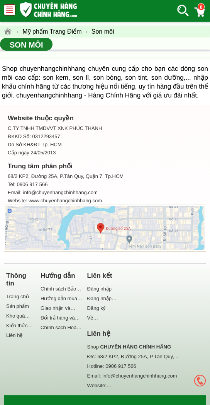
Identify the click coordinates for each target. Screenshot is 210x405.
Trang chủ (17, 296)
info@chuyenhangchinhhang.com (139, 376)
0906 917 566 (120, 366)
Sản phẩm (17, 306)
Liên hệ (14, 335)
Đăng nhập (99, 289)
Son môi (26, 45)
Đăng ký (96, 308)
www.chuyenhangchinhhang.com (65, 200)
